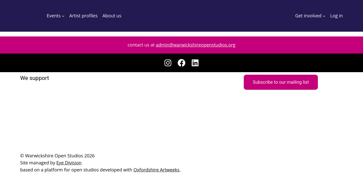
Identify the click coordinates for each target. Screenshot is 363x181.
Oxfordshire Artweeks (148, 169)
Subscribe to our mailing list (281, 82)
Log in (336, 15)
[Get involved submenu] (324, 16)
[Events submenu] (63, 16)
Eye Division (67, 162)
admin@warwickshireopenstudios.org (194, 44)
